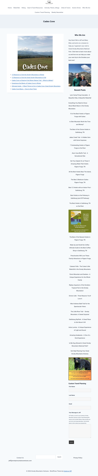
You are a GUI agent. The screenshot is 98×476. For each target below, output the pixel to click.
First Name (72, 386)
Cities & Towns (66, 8)
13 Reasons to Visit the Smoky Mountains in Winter (28, 74)
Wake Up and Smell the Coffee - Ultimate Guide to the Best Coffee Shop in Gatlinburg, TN (80, 247)
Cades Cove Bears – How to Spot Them (24, 89)
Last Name (72, 395)
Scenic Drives (76, 8)
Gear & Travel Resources (35, 8)
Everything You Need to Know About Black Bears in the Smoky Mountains (79, 106)
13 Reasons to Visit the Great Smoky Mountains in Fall (29, 77)
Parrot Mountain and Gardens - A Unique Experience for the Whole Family (80, 277)
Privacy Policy (77, 458)
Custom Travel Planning (42, 12)
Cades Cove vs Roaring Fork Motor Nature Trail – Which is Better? (32, 80)
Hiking (24, 8)
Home (10, 8)
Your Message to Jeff (75, 412)
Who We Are (86, 8)
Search (59, 457)
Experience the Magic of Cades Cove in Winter (26, 83)
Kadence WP (68, 471)
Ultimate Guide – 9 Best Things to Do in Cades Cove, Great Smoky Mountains (36, 86)
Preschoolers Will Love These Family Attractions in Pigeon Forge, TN (80, 258)
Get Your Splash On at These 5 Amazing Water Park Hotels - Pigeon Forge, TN (79, 164)
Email (70, 404)
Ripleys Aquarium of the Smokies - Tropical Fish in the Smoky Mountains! (80, 288)
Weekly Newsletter (57, 12)
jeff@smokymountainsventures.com (20, 460)
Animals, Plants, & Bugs (51, 8)
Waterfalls (16, 8)
